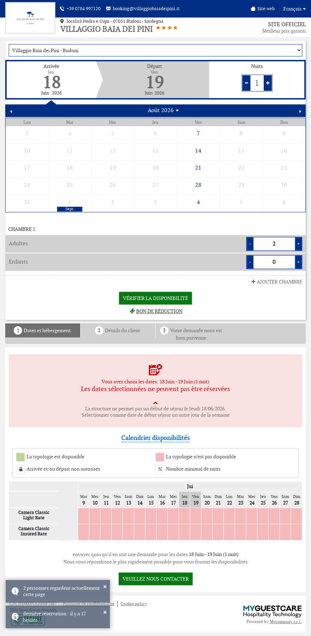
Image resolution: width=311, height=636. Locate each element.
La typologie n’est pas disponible (201, 457)
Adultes (18, 243)
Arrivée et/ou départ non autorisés (63, 469)
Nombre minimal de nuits (193, 469)
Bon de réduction (155, 311)
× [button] (105, 586)
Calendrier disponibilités (155, 438)
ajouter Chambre (276, 282)
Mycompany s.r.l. (286, 621)
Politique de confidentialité (89, 603)
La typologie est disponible (55, 457)
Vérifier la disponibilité (155, 298)
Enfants (18, 261)
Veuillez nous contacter (156, 579)
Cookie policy (133, 603)
